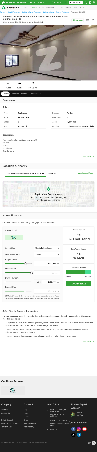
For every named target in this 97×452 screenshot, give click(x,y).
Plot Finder (21, 2)
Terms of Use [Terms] (6, 427)
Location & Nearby (19, 94)
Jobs (3, 417)
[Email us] (59, 430)
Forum (26, 417)
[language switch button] (86, 2)
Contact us (5, 413)
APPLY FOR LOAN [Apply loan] (79, 284)
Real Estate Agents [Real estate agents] (31, 423)
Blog (25, 410)
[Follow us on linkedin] (79, 437)
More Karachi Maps (85, 173)
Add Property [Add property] (29, 427)
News (26, 413)
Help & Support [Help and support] (7, 420)
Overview (5, 94)
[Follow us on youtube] (85, 431)
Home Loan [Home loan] (77, 20)
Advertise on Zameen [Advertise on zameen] (9, 423)
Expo (26, 420)
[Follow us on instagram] (79, 431)
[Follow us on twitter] (74, 437)
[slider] (25, 263)
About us (4, 410)
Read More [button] (88, 157)
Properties (10, 2)
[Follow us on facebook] (74, 431)
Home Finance (35, 94)
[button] (47, 248)
